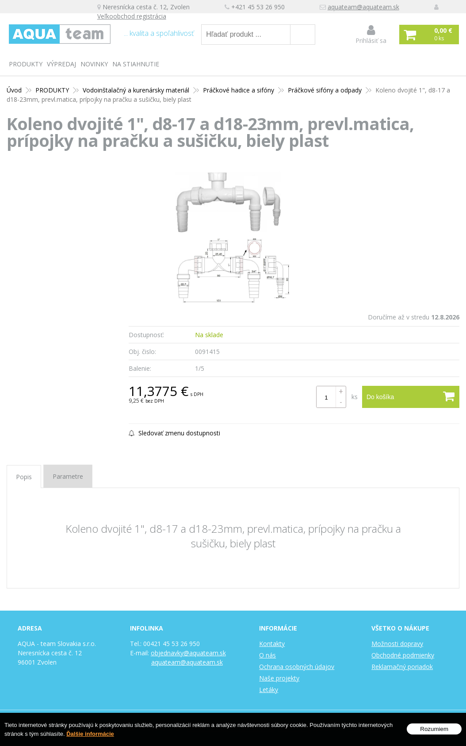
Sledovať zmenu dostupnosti (174, 433)
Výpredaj (61, 64)
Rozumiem (434, 729)
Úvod (14, 90)
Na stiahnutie (135, 64)
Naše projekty (279, 678)
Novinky (94, 64)
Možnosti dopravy (397, 643)
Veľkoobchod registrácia (131, 16)
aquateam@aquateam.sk (363, 7)
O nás (267, 655)
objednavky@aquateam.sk (188, 653)
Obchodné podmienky (402, 655)
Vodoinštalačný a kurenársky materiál (136, 90)
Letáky (268, 689)
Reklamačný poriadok (402, 666)
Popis (24, 477)
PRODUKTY (25, 64)
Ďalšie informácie (90, 734)
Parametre (68, 476)
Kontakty (272, 643)
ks (354, 396)
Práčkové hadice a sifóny (238, 90)
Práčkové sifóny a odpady (325, 90)
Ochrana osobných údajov (296, 666)
